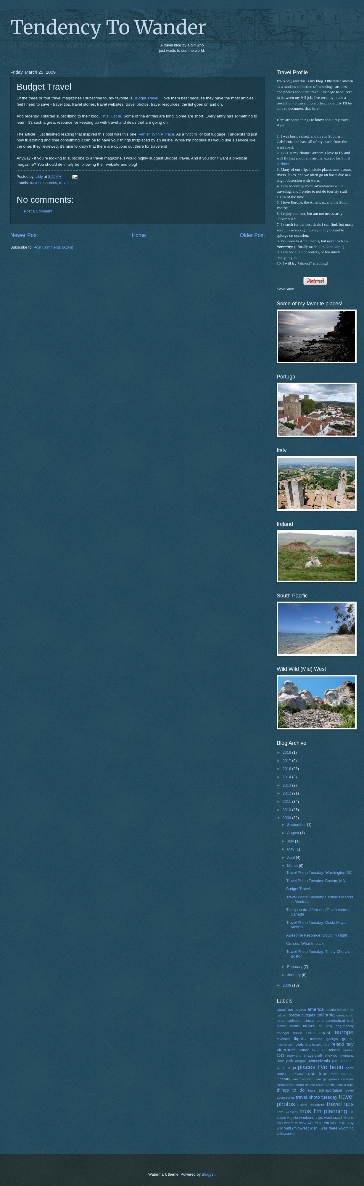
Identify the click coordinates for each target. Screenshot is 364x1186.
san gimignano (327, 1079)
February (295, 966)
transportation (330, 1090)
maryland (294, 1055)
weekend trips (311, 1117)
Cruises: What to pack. (305, 943)
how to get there (317, 1044)
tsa (351, 1112)
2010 (287, 810)
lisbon (304, 1050)
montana (347, 1055)
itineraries (287, 1049)
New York (334, 246)
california (325, 1014)
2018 (287, 752)
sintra (290, 1085)
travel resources (43, 183)
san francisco (303, 1079)
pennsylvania (319, 1060)
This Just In (111, 116)
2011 (287, 801)
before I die (345, 1009)
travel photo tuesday (316, 1097)
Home (139, 235)
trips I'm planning (323, 1111)
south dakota (305, 1085)
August (293, 833)
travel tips (67, 183)
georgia (332, 1039)
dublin (297, 1033)
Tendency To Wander (108, 27)
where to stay (342, 1123)
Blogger (208, 1174)
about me (285, 1009)
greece (348, 1039)
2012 (287, 793)
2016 (287, 768)
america (315, 1009)
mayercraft (313, 1055)
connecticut (335, 1020)
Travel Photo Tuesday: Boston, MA (315, 881)
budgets (308, 1015)
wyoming (346, 1128)
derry (329, 1026)
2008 (287, 985)
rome (334, 1074)
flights (300, 1038)
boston (294, 1015)
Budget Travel (145, 98)
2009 (287, 818)
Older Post (252, 235)
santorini (347, 1079)
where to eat (318, 1123)
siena (281, 1085)
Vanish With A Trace (156, 134)
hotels (299, 1044)
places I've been (320, 1066)
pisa (335, 1061)
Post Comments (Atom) (53, 247)
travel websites (287, 1112)
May (291, 849)
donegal (283, 1033)
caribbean (294, 1020)
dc (320, 1026)
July (291, 841)
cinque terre (314, 1020)
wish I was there (323, 1128)
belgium (282, 1015)
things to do (291, 1089)
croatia (294, 1026)
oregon (300, 1061)
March (293, 865)
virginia (292, 1117)
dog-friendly (345, 1026)
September (297, 824)
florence (316, 1039)
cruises (309, 1026)
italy (350, 1044)
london (335, 1050)
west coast (333, 1117)
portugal (284, 1073)
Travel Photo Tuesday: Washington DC (319, 872)
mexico (331, 1055)
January (294, 975)
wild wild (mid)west (293, 1128)
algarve (300, 1009)
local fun (319, 1050)
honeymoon (285, 1044)
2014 (287, 777)
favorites (283, 1039)
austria (331, 1009)
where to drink (295, 1123)
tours (312, 1090)
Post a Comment (38, 211)
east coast (318, 1032)
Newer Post (24, 235)
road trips (316, 1073)
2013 (287, 785)
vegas (281, 1117)
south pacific (326, 1085)
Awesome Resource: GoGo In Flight (316, 935)
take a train (345, 1085)
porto (350, 1068)
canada (341, 1015)
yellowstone (286, 1133)
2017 (287, 760)
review (298, 1074)
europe (344, 1032)
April (291, 857)
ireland (337, 1044)
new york (285, 1060)
